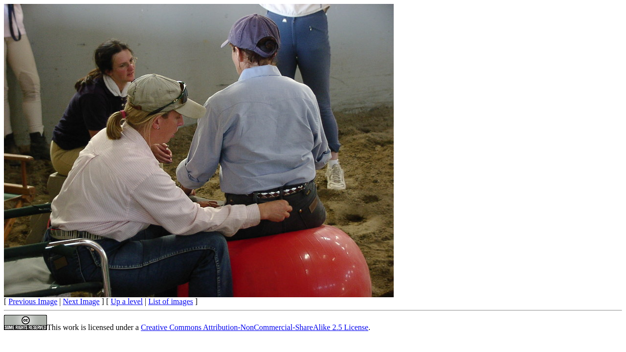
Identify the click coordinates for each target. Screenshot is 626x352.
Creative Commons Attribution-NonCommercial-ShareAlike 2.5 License (254, 327)
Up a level (127, 301)
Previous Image (32, 301)
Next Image (81, 301)
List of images (170, 301)
